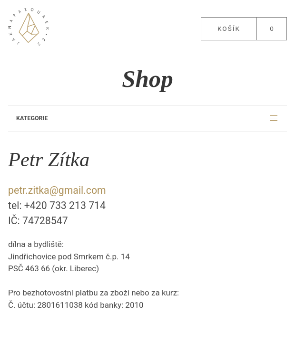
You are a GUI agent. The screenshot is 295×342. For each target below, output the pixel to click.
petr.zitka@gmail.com (57, 190)
